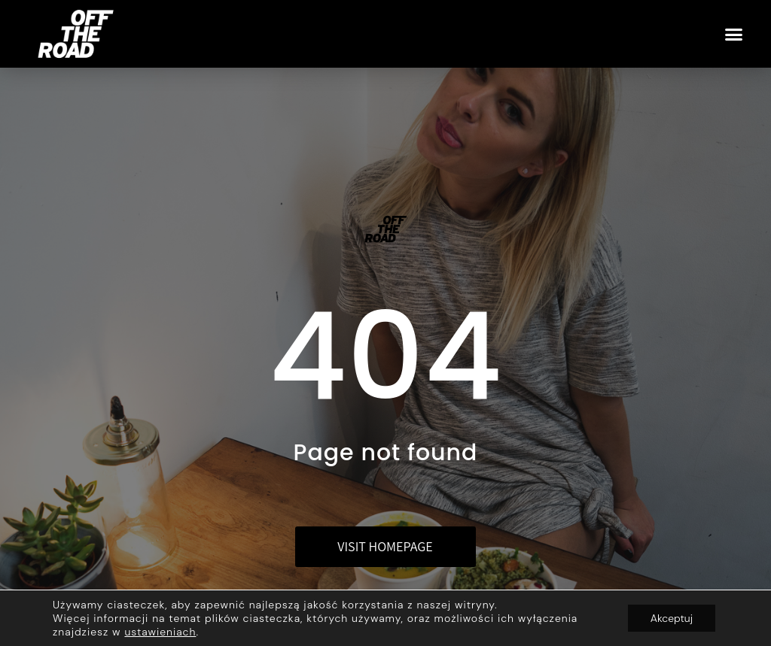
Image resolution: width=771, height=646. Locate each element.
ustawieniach (160, 631)
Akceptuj (672, 618)
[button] (734, 34)
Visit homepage (384, 546)
